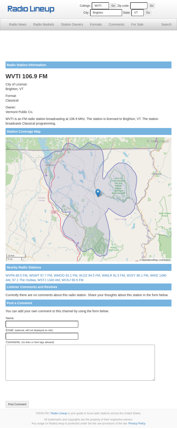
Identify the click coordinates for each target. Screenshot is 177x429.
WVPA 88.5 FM (16, 275)
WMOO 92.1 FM (65, 275)
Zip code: (123, 5)
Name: (10, 318)
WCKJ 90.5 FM (72, 280)
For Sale (137, 24)
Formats (96, 24)
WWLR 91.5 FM (113, 275)
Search (166, 24)
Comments (116, 24)
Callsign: (85, 5)
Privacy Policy (136, 423)
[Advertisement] (88, 47)
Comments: (30, 342)
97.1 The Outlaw (24, 280)
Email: (29, 330)
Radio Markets (43, 24)
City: (86, 12)
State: (127, 12)
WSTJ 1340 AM (48, 280)
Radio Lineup (59, 413)
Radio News (17, 24)
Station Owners (72, 24)
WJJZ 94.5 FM (89, 275)
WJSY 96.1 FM (137, 275)
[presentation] (41, 391)
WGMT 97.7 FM (40, 275)
